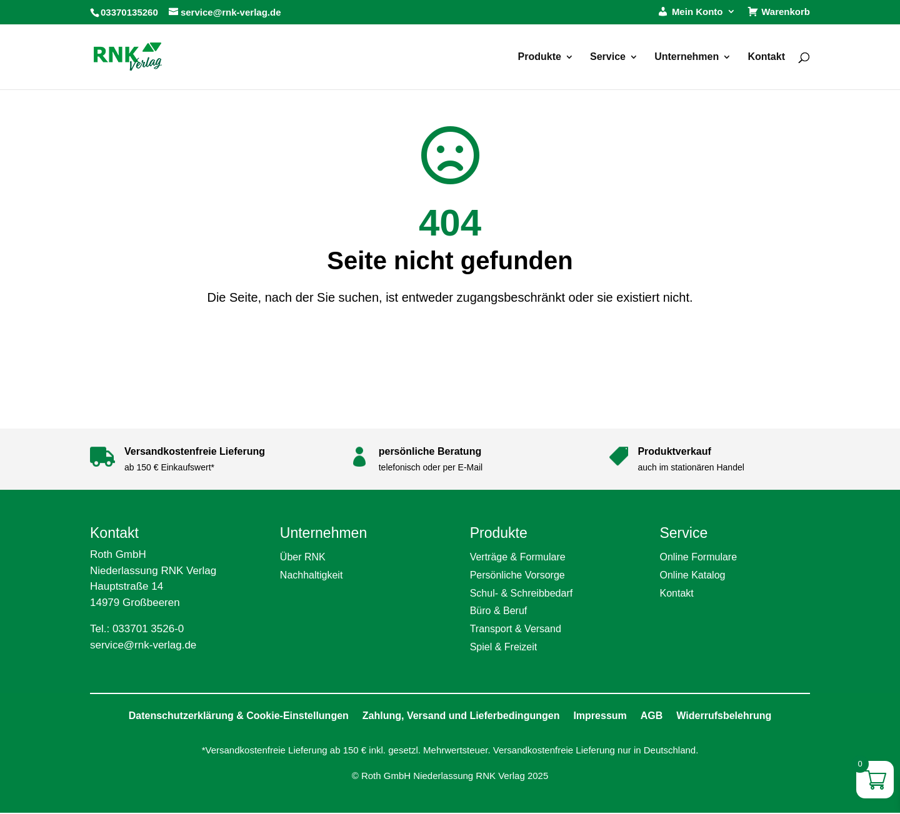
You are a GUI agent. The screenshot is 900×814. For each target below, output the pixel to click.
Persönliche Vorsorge (517, 575)
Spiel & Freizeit (504, 647)
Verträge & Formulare (518, 557)
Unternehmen (686, 57)
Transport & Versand (515, 628)
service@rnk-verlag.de (143, 645)
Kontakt (766, 57)
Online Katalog (692, 575)
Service (608, 57)
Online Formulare (698, 557)
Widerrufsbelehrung (723, 715)
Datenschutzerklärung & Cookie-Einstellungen (239, 715)
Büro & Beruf (499, 610)
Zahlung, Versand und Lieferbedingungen (461, 715)
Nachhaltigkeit (311, 575)
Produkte (539, 57)
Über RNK (303, 557)
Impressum (599, 715)
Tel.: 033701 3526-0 (137, 629)
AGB (652, 715)
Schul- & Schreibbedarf (521, 593)
